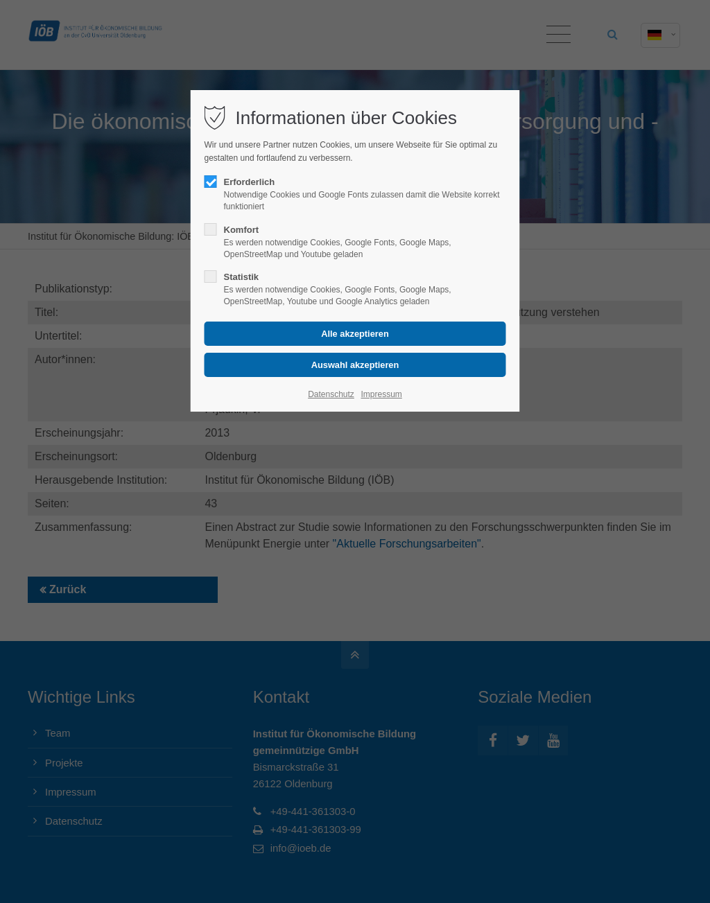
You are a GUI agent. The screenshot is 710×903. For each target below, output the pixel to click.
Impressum (381, 394)
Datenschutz (331, 394)
